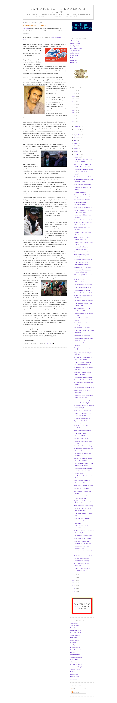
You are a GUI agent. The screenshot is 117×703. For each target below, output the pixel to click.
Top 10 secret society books (81, 488)
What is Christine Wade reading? (83, 518)
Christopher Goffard (76, 657)
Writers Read (74, 55)
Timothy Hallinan (75, 635)
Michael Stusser (74, 659)
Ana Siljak (73, 645)
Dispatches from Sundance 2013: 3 (83, 293)
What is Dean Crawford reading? (83, 446)
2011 (74, 577)
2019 (74, 107)
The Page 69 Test (75, 46)
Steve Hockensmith (75, 650)
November (77, 129)
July (75, 140)
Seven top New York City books (83, 403)
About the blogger (75, 43)
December (77, 126)
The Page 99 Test (75, 50)
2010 (74, 580)
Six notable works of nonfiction (82, 267)
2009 (74, 583)
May (75, 146)
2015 (74, 118)
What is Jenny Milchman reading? (83, 169)
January (76, 157)
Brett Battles (73, 637)
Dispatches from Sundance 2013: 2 (83, 335)
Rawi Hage (73, 628)
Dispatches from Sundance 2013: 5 (83, 220)
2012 (74, 574)
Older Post (64, 352)
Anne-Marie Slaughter (76, 667)
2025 (74, 90)
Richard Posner (74, 676)
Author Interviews (75, 53)
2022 (74, 99)
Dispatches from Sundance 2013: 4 (83, 259)
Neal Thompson (74, 674)
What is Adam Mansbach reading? (83, 377)
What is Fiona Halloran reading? (83, 556)
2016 (74, 115)
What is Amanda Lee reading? (82, 400)
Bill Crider (73, 652)
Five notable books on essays (82, 327)
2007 (74, 588)
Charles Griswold (75, 662)
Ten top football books (80, 192)
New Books (73, 60)
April (75, 148)
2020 (74, 104)
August (76, 137)
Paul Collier (73, 672)
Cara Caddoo (74, 623)
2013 (74, 124)
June (75, 143)
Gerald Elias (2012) (75, 630)
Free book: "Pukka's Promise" (82, 199)
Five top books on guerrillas (81, 252)
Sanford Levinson (75, 669)
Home (45, 352)
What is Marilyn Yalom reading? (83, 538)
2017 (74, 113)
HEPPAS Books (74, 63)
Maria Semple (74, 642)
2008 (74, 585)
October (76, 132)
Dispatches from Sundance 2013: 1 (83, 380)
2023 (74, 96)
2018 (74, 110)
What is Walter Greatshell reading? (83, 505)
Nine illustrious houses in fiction (83, 177)
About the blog (74, 41)
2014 (74, 121)
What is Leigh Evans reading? (82, 290)
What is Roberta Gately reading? (83, 184)
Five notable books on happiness (83, 284)
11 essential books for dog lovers (83, 418)
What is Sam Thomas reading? (82, 410)
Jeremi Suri (73, 679)
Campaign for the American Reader (59, 10)
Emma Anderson (75, 647)
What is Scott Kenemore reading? (83, 485)
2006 (74, 591)
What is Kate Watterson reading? (83, 207)
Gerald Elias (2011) (75, 633)
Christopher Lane (75, 654)
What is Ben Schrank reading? (82, 430)
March (76, 151)
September (77, 135)
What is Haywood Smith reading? (83, 468)
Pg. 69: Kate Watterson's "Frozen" (83, 287)
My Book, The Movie (76, 48)
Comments (75, 692)
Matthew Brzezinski (76, 664)
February (76, 154)
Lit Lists (72, 58)
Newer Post (26, 352)
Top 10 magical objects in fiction (83, 535)
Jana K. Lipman (74, 640)
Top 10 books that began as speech (83, 300)
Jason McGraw (74, 625)
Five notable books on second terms (84, 387)
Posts (74, 688)
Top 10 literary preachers (81, 438)
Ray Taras (26, 28)
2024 (74, 93)
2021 (74, 101)
